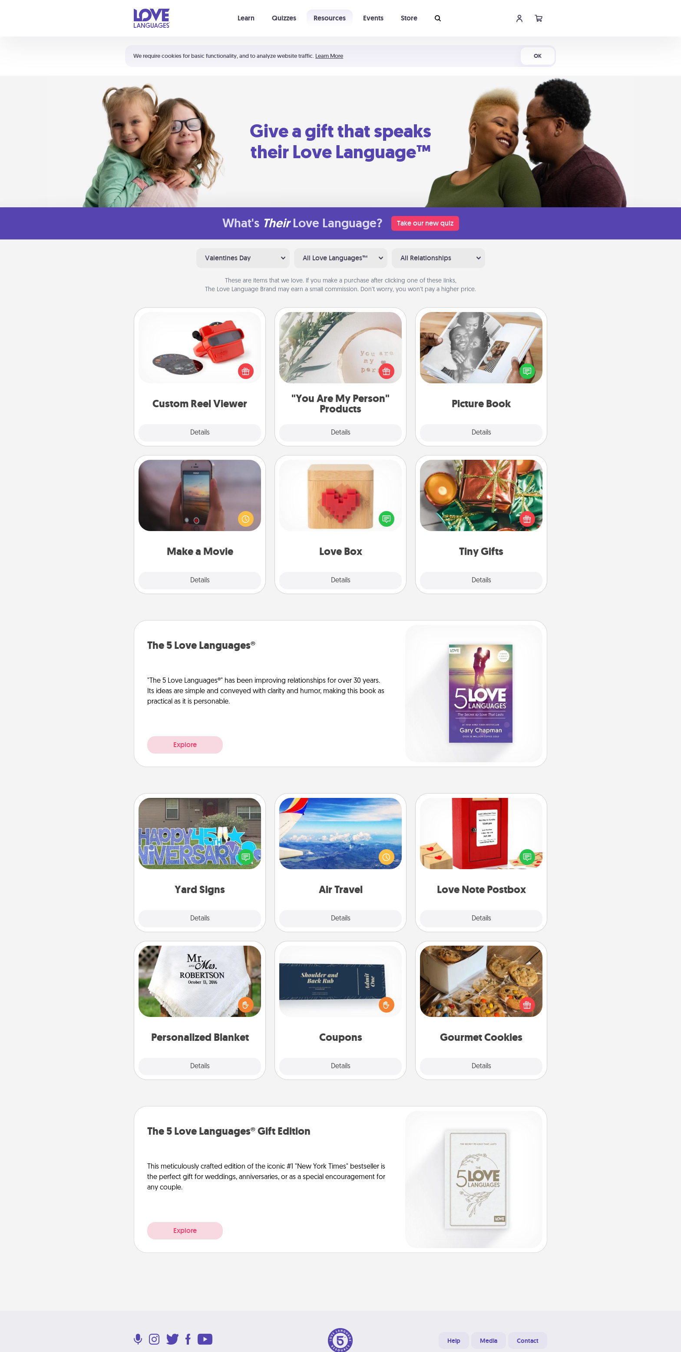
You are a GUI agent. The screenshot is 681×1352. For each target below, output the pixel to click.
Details (200, 432)
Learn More (329, 56)
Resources (330, 18)
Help (453, 1341)
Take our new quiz (425, 223)
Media (488, 1341)
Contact (528, 1341)
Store (409, 18)
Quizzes (284, 18)
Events (373, 18)
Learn (246, 18)
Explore (185, 744)
